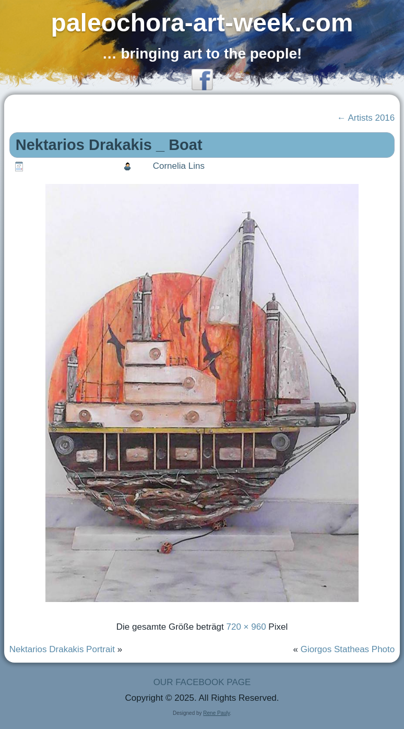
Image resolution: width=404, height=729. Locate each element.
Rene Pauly (216, 713)
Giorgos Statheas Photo (348, 649)
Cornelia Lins (179, 166)
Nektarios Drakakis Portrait (62, 649)
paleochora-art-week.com (202, 23)
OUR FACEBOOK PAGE (202, 682)
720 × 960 (246, 627)
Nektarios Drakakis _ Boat (109, 144)
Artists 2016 (366, 118)
